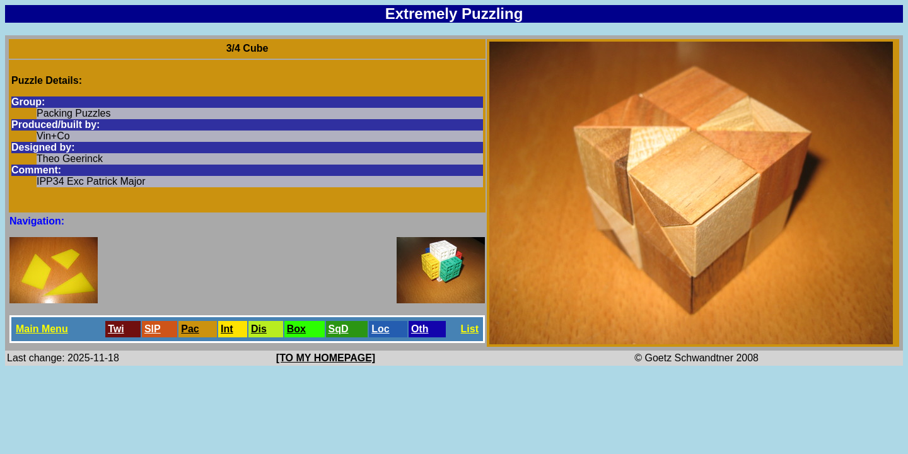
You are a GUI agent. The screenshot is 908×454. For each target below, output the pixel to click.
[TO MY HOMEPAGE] (325, 357)
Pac (190, 328)
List (470, 328)
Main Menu (42, 328)
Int (227, 328)
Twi (116, 328)
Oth (420, 328)
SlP (152, 328)
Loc (380, 328)
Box (296, 328)
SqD (339, 328)
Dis (259, 328)
